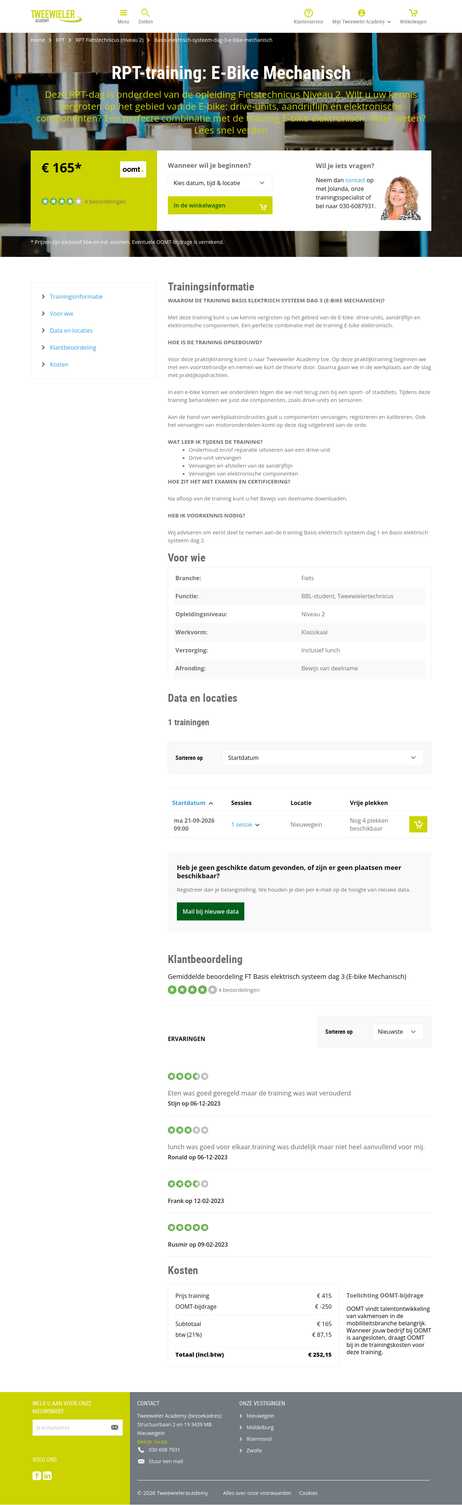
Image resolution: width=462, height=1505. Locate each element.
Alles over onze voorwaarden (257, 1492)
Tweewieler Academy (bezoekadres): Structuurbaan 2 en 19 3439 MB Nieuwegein (179, 1424)
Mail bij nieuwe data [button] (211, 911)
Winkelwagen (413, 16)
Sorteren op (189, 757)
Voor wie (60, 314)
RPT (60, 39)
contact (355, 180)
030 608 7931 (164, 1449)
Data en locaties (70, 330)
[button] (361, 16)
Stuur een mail (166, 1461)
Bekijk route (152, 1441)
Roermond (259, 1438)
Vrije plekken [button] (369, 803)
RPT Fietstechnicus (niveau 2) (110, 39)
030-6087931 (356, 206)
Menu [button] (123, 16)
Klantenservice (308, 16)
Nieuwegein (260, 1415)
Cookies (308, 1492)
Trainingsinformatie (75, 297)
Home (38, 39)
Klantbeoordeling (72, 347)
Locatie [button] (301, 803)
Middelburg (260, 1427)
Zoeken (145, 16)
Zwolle (254, 1450)
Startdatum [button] (192, 803)
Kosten (58, 364)
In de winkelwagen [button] (220, 206)
